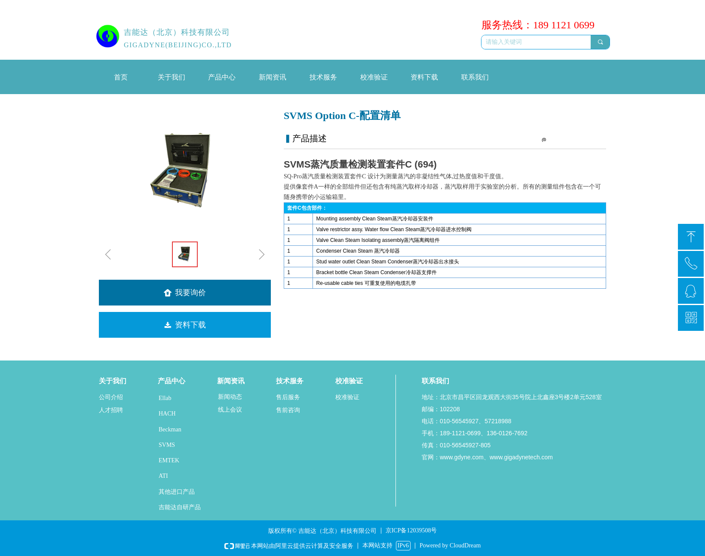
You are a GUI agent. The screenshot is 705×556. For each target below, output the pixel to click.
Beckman (170, 429)
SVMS (167, 445)
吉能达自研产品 (180, 507)
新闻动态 (230, 397)
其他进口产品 (177, 492)
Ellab (165, 398)
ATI (163, 476)
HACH (167, 413)
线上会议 (230, 409)
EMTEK (169, 460)
